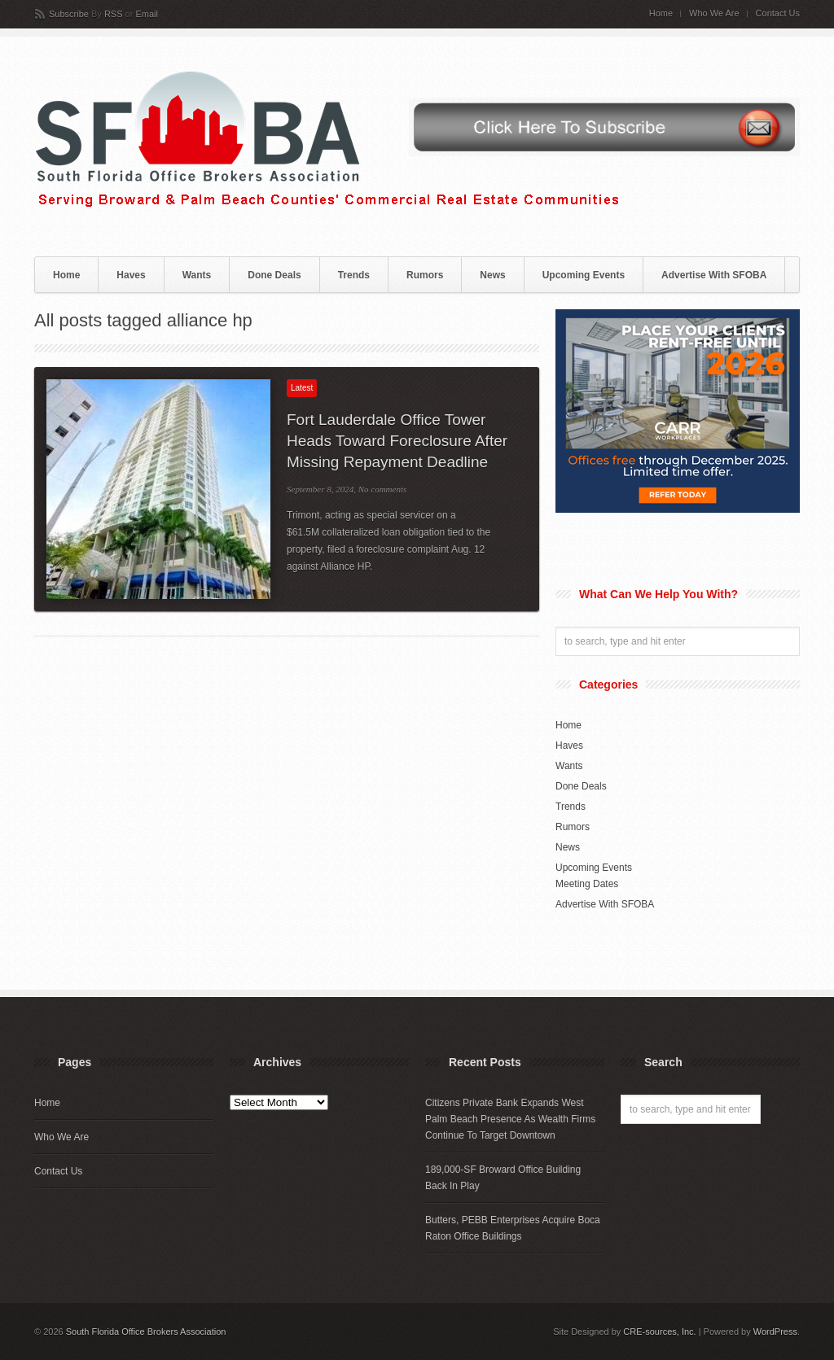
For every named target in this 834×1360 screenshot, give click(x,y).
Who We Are (714, 13)
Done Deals (274, 275)
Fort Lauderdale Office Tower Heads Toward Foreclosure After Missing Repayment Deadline (397, 440)
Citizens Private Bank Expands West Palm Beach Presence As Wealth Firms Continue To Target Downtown (510, 1119)
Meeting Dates (586, 884)
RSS (113, 14)
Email (146, 14)
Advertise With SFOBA (713, 275)
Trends (354, 275)
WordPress (775, 1331)
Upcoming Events (583, 275)
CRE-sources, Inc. (659, 1331)
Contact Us (778, 13)
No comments (382, 489)
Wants (197, 275)
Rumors (424, 275)
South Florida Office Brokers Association (146, 1331)
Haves (130, 275)
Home (661, 13)
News (492, 275)
